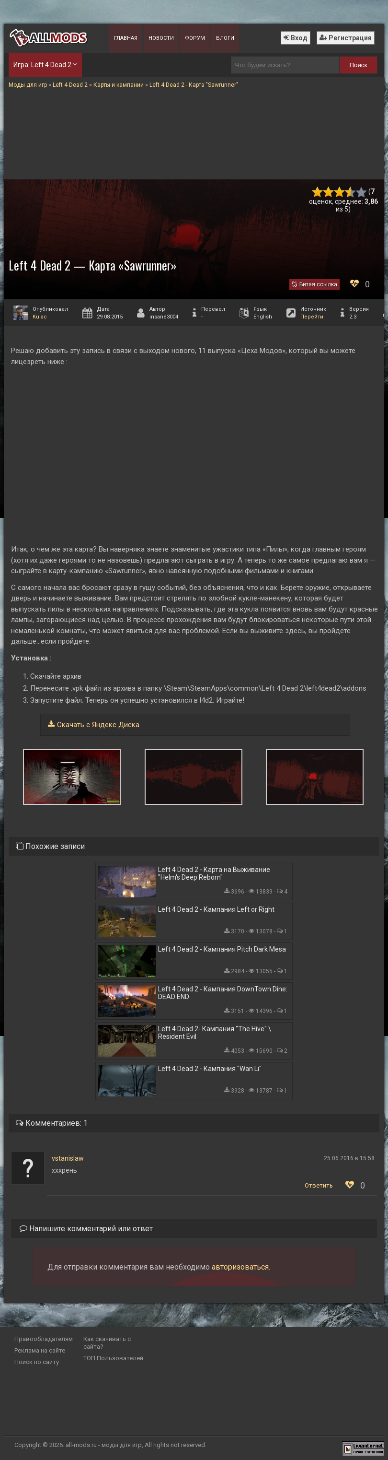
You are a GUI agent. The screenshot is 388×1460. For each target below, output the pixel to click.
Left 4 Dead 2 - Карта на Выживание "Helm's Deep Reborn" (214, 873)
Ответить (319, 1185)
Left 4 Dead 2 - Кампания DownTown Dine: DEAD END (222, 993)
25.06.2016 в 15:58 (349, 1158)
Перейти (311, 317)
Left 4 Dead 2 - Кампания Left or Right (216, 909)
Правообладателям (43, 1338)
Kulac (40, 317)
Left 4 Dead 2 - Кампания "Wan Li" (210, 1068)
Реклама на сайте (39, 1350)
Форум (195, 38)
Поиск (358, 65)
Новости (161, 38)
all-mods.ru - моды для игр (104, 1444)
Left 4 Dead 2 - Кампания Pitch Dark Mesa (222, 949)
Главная (125, 38)
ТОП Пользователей (113, 1358)
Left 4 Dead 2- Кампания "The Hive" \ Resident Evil (214, 1032)
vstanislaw (68, 1158)
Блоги (225, 38)
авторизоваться (240, 1267)
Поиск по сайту (36, 1362)
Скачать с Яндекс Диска (98, 724)
